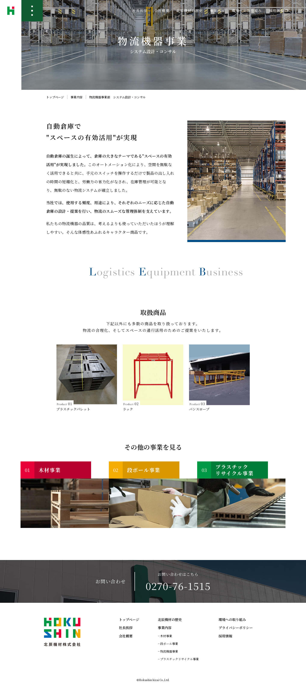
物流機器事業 (169, 651)
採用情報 (278, 11)
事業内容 (77, 97)
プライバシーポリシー (236, 628)
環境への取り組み (247, 11)
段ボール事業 (169, 643)
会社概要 (161, 11)
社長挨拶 (139, 11)
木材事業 (166, 636)
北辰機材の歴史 (189, 11)
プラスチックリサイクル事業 (179, 659)
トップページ (55, 97)
